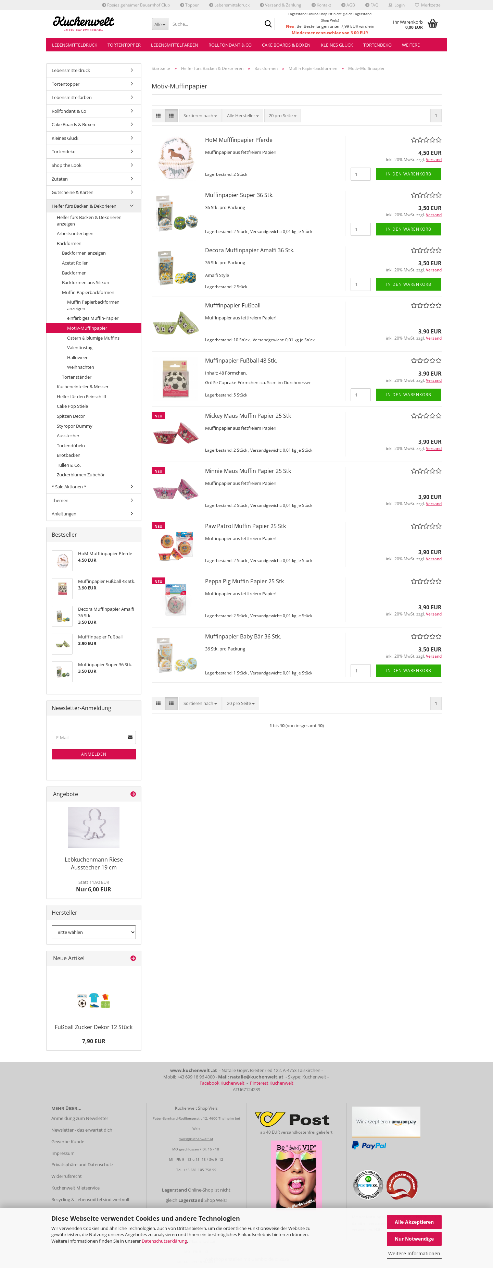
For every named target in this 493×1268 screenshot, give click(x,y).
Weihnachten (80, 367)
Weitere (411, 45)
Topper (189, 5)
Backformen (69, 243)
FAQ (371, 5)
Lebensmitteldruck (229, 5)
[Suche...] (160, 24)
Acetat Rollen (75, 263)
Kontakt (321, 5)
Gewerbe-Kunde (67, 1141)
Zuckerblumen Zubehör (81, 475)
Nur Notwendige (414, 1238)
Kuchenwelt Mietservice (75, 1188)
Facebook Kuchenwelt (222, 1083)
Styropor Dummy (74, 426)
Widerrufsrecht (66, 1176)
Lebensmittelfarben (174, 45)
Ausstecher (68, 435)
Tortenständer (76, 377)
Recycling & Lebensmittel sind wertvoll (90, 1199)
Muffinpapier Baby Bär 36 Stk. (243, 636)
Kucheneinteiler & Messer (83, 386)
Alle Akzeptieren (414, 1222)
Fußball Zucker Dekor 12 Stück (93, 1027)
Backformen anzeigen (84, 253)
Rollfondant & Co (230, 45)
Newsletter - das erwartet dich (81, 1130)
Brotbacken (68, 455)
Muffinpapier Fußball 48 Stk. (241, 360)
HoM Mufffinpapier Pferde (239, 140)
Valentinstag (79, 347)
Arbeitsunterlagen (75, 233)
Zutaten (60, 179)
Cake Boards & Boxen (286, 45)
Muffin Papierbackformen (88, 292)
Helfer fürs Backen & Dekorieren (84, 206)
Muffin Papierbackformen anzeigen (93, 305)
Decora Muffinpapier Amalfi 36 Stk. (249, 250)
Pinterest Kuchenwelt (271, 1083)
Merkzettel (428, 5)
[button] (158, 115)
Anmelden (93, 754)
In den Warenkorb (408, 174)
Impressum (63, 1153)
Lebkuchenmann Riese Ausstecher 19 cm (94, 863)
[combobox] (200, 115)
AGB (348, 5)
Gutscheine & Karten (72, 192)
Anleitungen (64, 514)
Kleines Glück (337, 45)
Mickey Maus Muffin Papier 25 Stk (248, 415)
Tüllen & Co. (69, 465)
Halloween (78, 357)
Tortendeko (377, 45)
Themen (60, 500)
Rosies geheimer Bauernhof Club (136, 5)
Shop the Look (66, 165)
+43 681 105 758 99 (200, 1169)
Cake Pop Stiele (72, 406)
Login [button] (397, 5)
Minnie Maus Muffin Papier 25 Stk (248, 471)
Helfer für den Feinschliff (81, 396)
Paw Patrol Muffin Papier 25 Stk (245, 526)
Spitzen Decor (71, 416)
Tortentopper (124, 45)
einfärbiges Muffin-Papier (92, 318)
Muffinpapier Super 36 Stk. (239, 195)
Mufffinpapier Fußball (233, 305)
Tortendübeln (71, 445)
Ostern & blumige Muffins (93, 338)
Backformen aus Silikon (85, 282)
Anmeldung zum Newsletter (79, 1118)
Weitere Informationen (414, 1253)
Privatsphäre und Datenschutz (82, 1164)
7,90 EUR (93, 1041)
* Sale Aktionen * (69, 487)
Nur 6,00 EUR (93, 886)
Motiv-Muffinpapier (87, 328)
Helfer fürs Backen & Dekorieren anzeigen (89, 220)
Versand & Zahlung (280, 5)
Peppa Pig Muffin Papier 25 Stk (244, 581)
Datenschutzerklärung (164, 1241)
